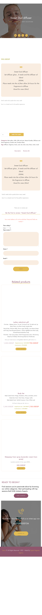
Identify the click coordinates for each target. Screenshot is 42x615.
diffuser (6, 203)
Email (5, 317)
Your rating (7, 284)
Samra (4, 609)
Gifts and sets (20, 199)
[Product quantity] (4, 193)
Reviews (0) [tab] (26, 209)
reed (24, 203)
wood (37, 203)
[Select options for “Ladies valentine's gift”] (21, 407)
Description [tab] (18, 209)
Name (5, 307)
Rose (30, 203)
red (21, 203)
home (15, 203)
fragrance (11, 203)
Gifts (15, 199)
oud (19, 203)
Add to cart (16, 193)
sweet (33, 203)
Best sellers (10, 199)
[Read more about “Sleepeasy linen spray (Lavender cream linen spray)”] (21, 526)
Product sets (13, 201)
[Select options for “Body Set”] (21, 471)
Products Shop (20, 201)
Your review (7, 288)
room (27, 203)
